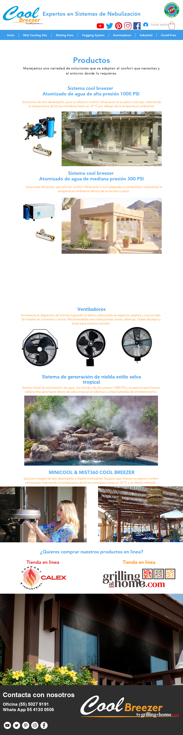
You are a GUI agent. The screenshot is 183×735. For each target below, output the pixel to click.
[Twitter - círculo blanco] (16, 725)
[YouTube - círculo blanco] (7, 725)
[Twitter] (109, 25)
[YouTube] (100, 25)
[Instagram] (127, 25)
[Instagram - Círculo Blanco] (34, 725)
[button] (171, 25)
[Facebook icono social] (137, 25)
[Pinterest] (118, 25)
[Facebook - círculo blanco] (44, 725)
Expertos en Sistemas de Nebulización (92, 13)
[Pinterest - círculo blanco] (25, 725)
